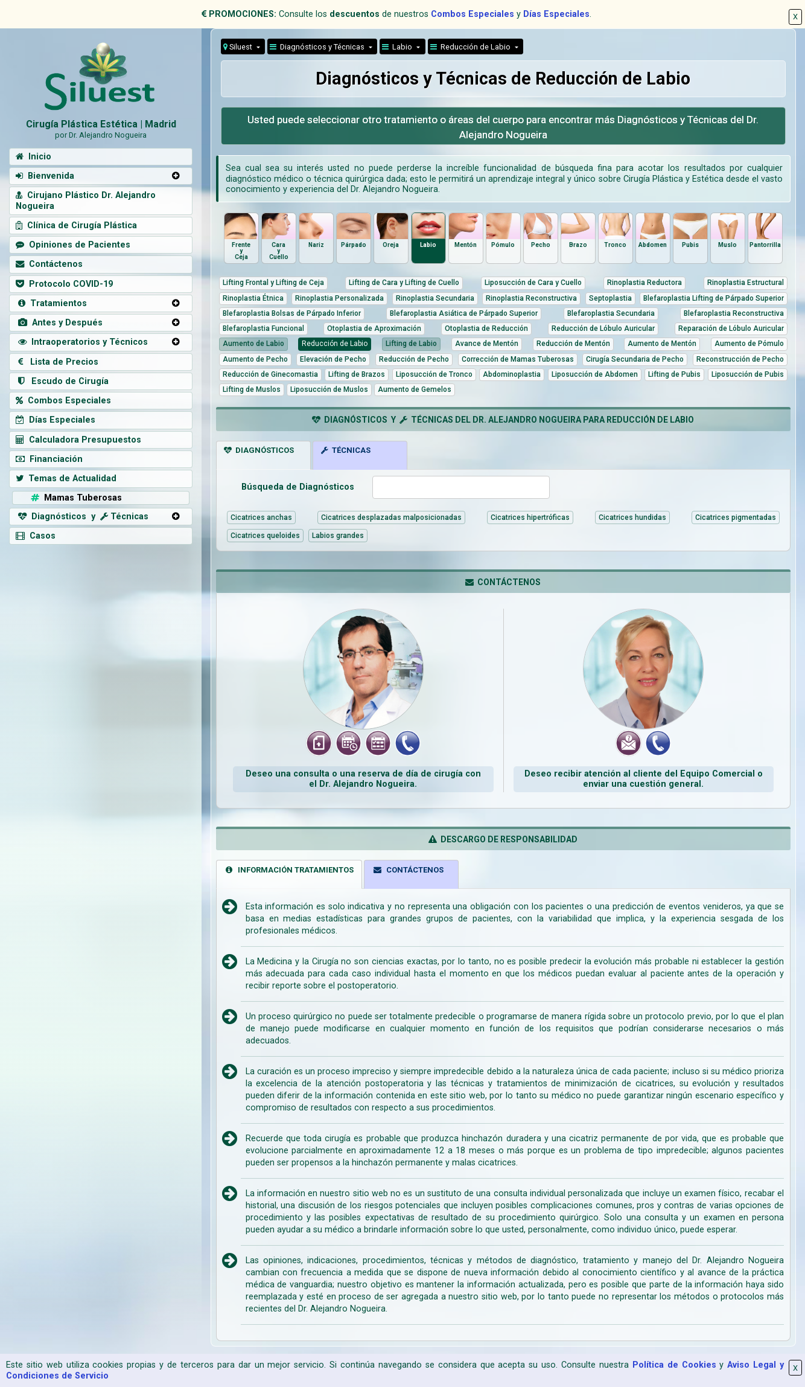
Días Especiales (556, 14)
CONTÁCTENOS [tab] (408, 869)
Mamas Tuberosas (75, 498)
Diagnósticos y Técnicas (318, 46)
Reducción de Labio (471, 46)
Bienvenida (45, 176)
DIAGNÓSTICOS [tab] (259, 450)
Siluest (238, 46)
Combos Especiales (472, 14)
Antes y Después (59, 323)
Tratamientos (51, 303)
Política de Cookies (674, 1365)
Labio (398, 46)
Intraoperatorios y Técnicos (82, 342)
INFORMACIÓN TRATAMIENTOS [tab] (289, 869)
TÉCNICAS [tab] (346, 450)
